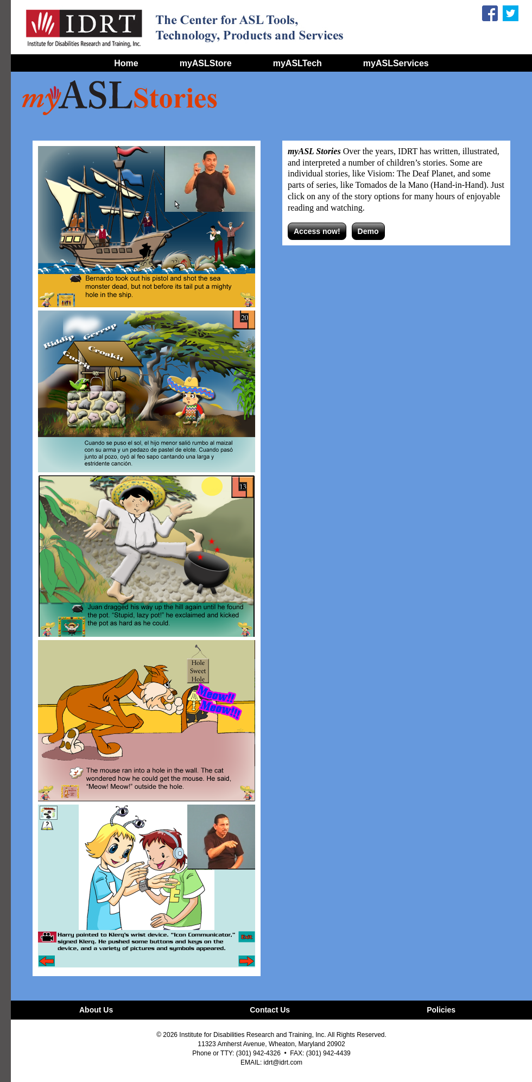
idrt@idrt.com (283, 1062)
